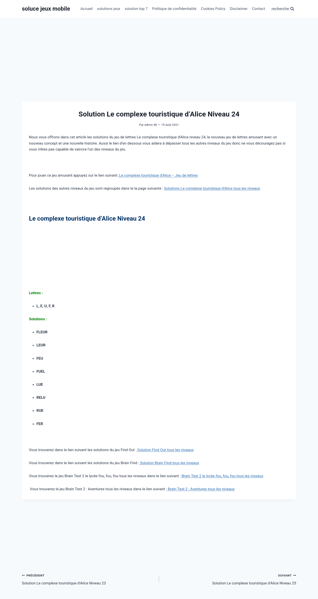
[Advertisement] (159, 51)
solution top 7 (136, 8)
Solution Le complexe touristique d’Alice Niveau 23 (88, 578)
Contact (258, 8)
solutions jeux (108, 8)
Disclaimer (239, 8)
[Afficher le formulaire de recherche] (283, 9)
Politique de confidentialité (174, 8)
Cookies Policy (213, 8)
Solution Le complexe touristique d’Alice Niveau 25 (229, 578)
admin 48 (150, 124)
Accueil (86, 8)
